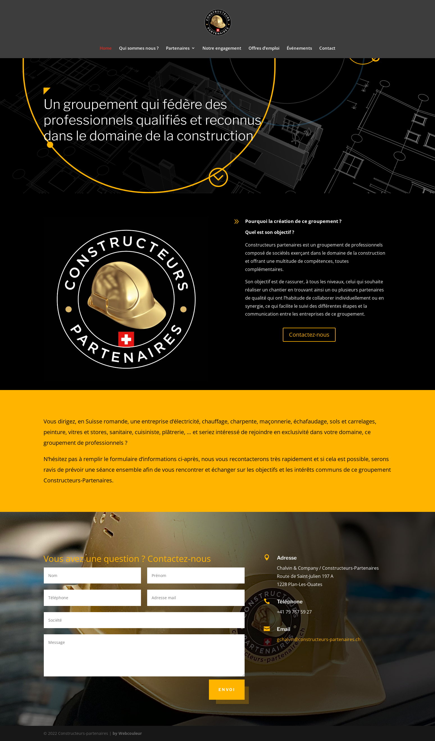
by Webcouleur (127, 733)
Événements (299, 48)
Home (106, 48)
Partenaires (178, 48)
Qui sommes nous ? (139, 48)
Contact (327, 48)
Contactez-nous (309, 334)
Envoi (226, 689)
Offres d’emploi (264, 48)
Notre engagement (221, 48)
